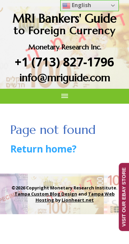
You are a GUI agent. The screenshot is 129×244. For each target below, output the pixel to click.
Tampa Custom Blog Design (46, 194)
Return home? (43, 148)
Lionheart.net (78, 200)
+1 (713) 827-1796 (64, 62)
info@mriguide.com (64, 78)
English (76, 5)
